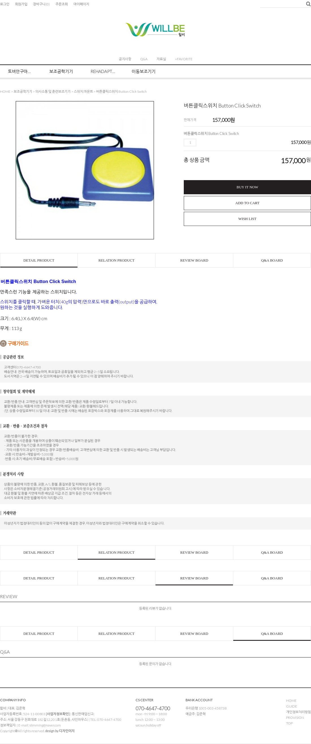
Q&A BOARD (272, 260)
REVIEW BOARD (194, 260)
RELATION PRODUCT (116, 260)
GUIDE (291, 706)
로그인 (4, 4)
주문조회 (61, 4)
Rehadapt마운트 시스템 (103, 71)
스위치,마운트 (83, 91)
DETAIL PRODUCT (38, 260)
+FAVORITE (184, 59)
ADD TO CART (247, 203)
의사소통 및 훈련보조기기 (53, 91)
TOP (289, 723)
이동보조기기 (144, 71)
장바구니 (41, 4)
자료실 (161, 59)
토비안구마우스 (20, 71)
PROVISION (295, 717)
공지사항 (125, 59)
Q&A (144, 59)
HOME (5, 91)
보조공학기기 (61, 71)
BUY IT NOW (247, 187)
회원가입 (21, 4)
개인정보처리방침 (298, 712)
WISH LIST (247, 219)
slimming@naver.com (45, 725)
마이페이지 (81, 4)
